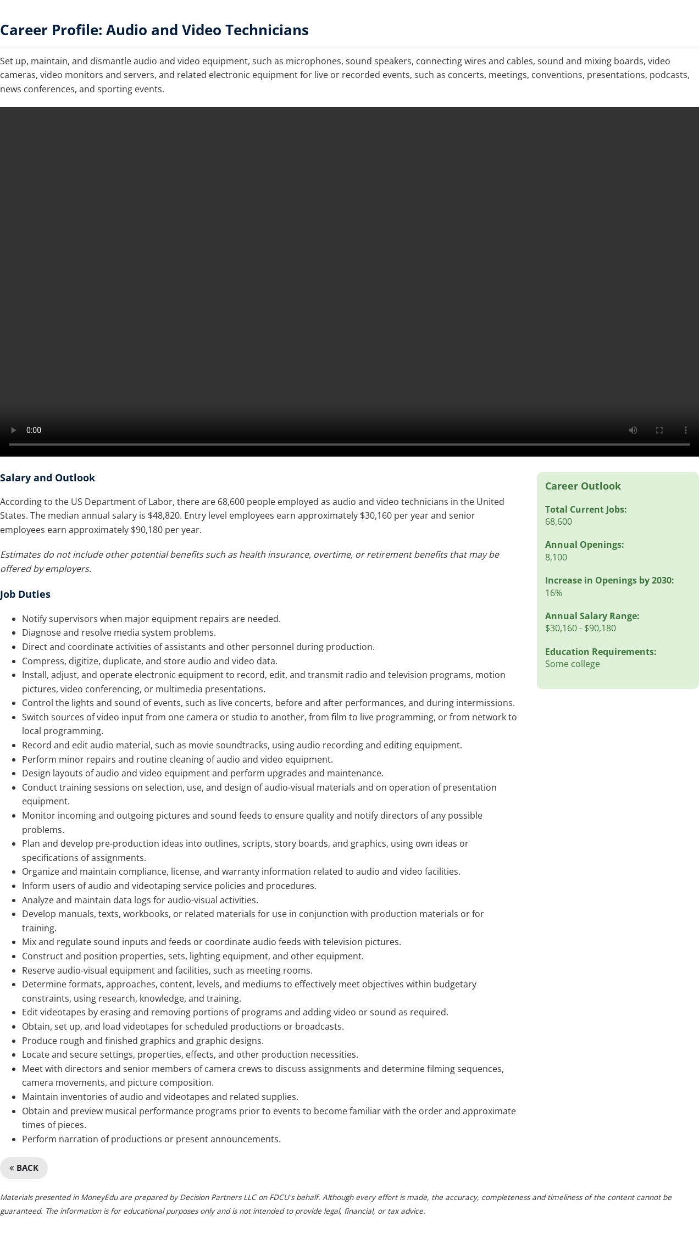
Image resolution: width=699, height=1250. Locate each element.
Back (23, 1167)
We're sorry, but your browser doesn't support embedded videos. (349, 282)
